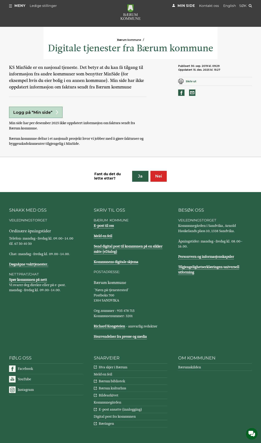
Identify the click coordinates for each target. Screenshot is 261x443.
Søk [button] (242, 6)
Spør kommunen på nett (28, 279)
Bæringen (106, 423)
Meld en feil (103, 236)
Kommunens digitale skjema (116, 261)
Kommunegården (107, 402)
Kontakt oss (209, 6)
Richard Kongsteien (109, 326)
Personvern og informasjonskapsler (206, 256)
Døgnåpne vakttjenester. (28, 264)
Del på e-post (193, 92)
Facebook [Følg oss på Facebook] (25, 368)
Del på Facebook (182, 92)
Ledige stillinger (43, 6)
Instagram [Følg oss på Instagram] (26, 389)
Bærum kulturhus (112, 388)
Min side (186, 6)
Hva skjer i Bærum (113, 367)
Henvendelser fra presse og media (120, 336)
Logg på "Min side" (32, 112)
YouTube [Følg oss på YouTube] (24, 379)
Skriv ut (191, 81)
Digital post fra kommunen (115, 416)
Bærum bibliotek (112, 381)
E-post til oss (104, 225)
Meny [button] (19, 6)
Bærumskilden (189, 367)
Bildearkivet (108, 395)
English (229, 6)
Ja (140, 176)
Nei (158, 176)
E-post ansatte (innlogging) (120, 409)
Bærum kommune (129, 39)
